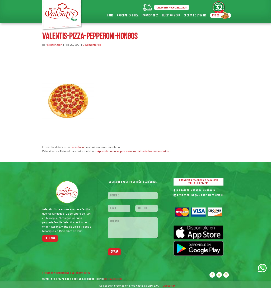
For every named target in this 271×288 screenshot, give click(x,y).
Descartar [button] (169, 285)
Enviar (114, 252)
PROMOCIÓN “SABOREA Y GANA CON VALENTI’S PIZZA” (198, 182)
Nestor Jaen (54, 44)
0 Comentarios (92, 44)
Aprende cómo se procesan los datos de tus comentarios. (133, 151)
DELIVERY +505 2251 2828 (171, 7)
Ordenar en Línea (128, 15)
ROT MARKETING (113, 279)
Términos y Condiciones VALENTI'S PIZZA (66, 273)
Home (110, 15)
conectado (77, 147)
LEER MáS (50, 238)
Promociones (150, 15)
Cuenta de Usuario (195, 15)
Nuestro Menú (171, 15)
